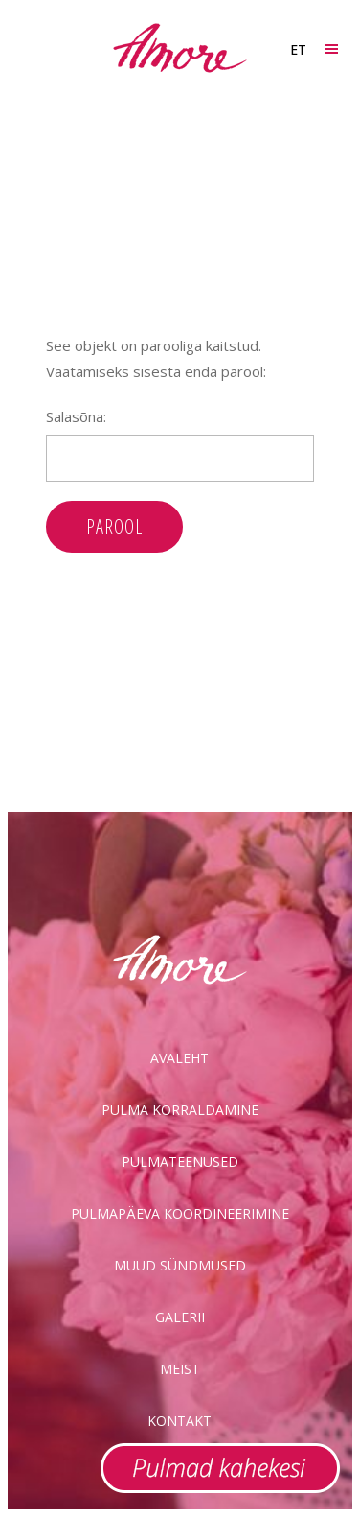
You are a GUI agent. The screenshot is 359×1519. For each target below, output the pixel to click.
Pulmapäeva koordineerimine (180, 1213)
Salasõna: (180, 444)
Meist (180, 1369)
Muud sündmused (180, 1265)
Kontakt (179, 1421)
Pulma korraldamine (179, 1110)
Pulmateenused (180, 1161)
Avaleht (179, 1058)
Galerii (180, 1317)
